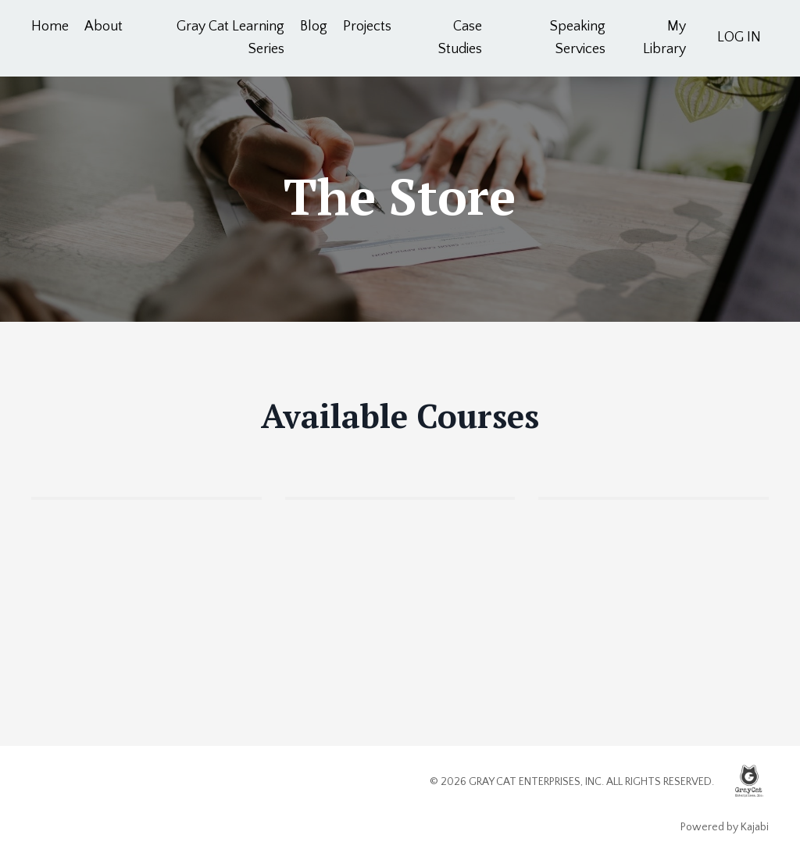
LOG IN (739, 37)
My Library (664, 38)
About (103, 26)
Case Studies (460, 38)
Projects (367, 26)
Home (50, 26)
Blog (313, 26)
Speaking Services (577, 38)
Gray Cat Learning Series (230, 38)
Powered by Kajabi (724, 827)
